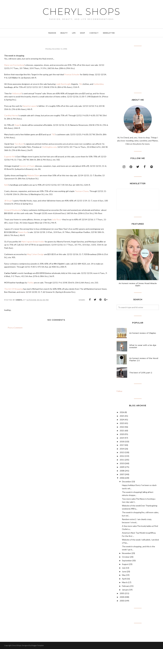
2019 (122, 438)
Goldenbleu (99, 84)
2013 (122, 452)
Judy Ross (56, 219)
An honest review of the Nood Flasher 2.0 (143, 359)
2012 (122, 456)
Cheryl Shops (81, 11)
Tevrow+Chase (82, 191)
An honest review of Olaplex (142, 333)
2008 (122, 470)
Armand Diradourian (12, 210)
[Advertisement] (138, 69)
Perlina (31, 282)
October (126, 557)
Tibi (80, 84)
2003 (122, 600)
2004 (122, 597)
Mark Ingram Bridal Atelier (32, 241)
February (126, 586)
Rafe (6, 185)
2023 (122, 423)
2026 (122, 412)
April (124, 578)
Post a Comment (15, 327)
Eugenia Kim (9, 156)
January (125, 589)
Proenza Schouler (72, 74)
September (127, 560)
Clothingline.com (49, 147)
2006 (122, 478)
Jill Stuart (8, 200)
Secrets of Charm (27, 166)
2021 (122, 430)
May (124, 575)
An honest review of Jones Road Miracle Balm (138, 284)
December (126, 481)
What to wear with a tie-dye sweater (142, 346)
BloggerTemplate (37, 645)
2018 (122, 441)
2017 (122, 445)
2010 (122, 463)
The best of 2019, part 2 (140, 372)
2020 (122, 434)
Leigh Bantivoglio (63, 84)
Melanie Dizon (33, 175)
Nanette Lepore (30, 106)
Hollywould (17, 93)
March (124, 582)
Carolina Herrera (11, 115)
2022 (122, 427)
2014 (122, 448)
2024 (122, 419)
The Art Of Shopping (13, 289)
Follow (119, 391)
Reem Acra (23, 232)
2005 (122, 593)
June (124, 571)
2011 (122, 459)
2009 (122, 467)
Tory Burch (19, 144)
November (126, 553)
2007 (122, 474)
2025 (122, 416)
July (123, 568)
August (125, 564)
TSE (53, 134)
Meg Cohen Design (35, 254)
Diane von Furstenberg (14, 65)
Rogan (17, 125)
